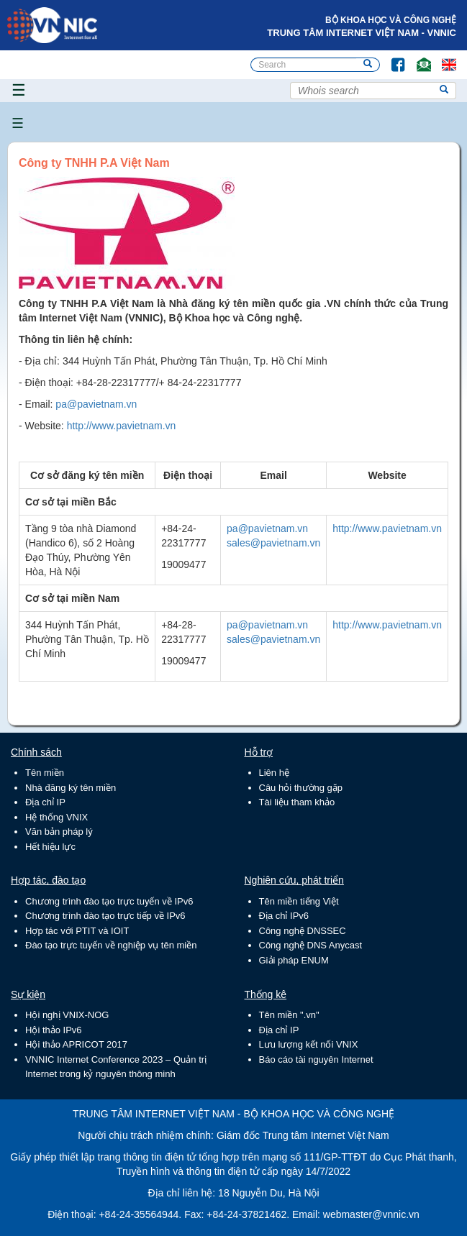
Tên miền (44, 772)
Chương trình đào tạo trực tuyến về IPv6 (109, 901)
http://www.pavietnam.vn (121, 425)
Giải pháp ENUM (294, 960)
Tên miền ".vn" (289, 1015)
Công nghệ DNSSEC (302, 930)
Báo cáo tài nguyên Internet (316, 1059)
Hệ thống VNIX (56, 817)
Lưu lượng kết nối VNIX (308, 1044)
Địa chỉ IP (45, 802)
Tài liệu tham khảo (297, 802)
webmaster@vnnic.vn (371, 1214)
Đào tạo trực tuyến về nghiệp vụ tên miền (110, 945)
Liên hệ (274, 772)
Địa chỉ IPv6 (284, 915)
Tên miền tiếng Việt (299, 901)
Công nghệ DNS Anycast (311, 945)
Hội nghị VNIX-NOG (67, 1015)
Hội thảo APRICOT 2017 (76, 1044)
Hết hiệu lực (50, 846)
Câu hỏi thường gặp (301, 787)
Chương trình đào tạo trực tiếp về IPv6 (105, 915)
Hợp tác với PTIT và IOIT (77, 930)
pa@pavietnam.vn (96, 404)
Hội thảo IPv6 (53, 1030)
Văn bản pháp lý (59, 831)
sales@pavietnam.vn (273, 543)
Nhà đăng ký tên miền (70, 787)
